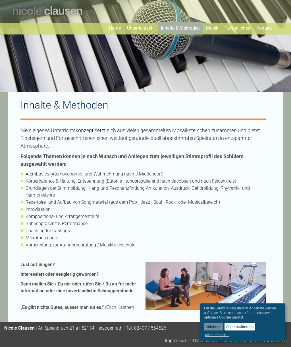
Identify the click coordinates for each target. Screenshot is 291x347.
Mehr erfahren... (217, 335)
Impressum (176, 340)
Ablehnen (213, 326)
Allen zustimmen (239, 326)
